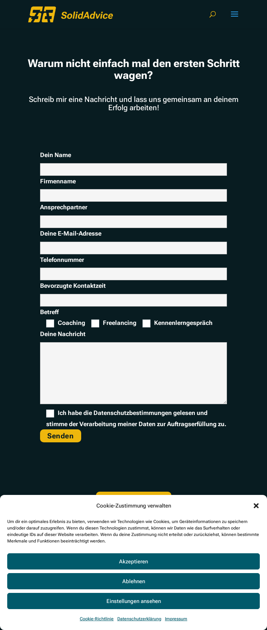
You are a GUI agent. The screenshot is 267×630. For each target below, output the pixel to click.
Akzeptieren (133, 561)
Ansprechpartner (63, 207)
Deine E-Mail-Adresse (70, 233)
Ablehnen (133, 581)
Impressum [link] (176, 618)
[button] (256, 505)
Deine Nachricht (63, 334)
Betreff (49, 312)
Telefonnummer (62, 259)
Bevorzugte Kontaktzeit (73, 285)
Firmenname (58, 181)
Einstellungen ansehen (133, 601)
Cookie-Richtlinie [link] (97, 618)
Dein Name (133, 162)
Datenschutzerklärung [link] (139, 618)
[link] (70, 13)
